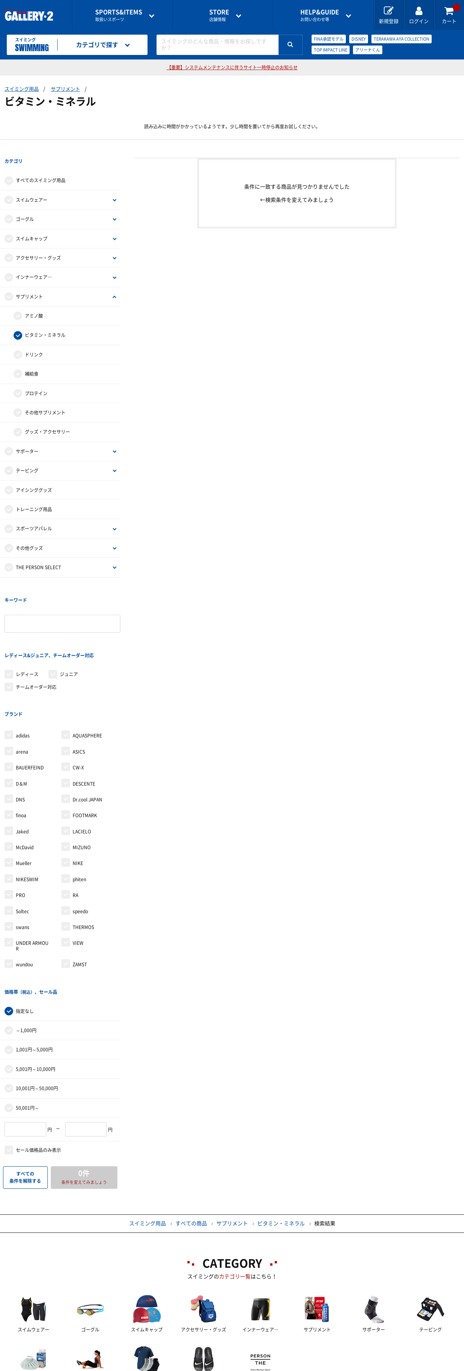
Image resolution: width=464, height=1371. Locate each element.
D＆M (21, 735)
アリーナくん (367, 50)
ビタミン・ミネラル (45, 323)
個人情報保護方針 (341, 1365)
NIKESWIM (27, 831)
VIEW (78, 895)
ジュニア (69, 638)
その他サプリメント (45, 400)
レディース (27, 638)
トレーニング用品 (34, 497)
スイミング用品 (22, 89)
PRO (20, 847)
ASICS (79, 703)
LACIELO (82, 783)
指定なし (25, 951)
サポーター (27, 439)
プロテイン (36, 381)
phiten (79, 831)
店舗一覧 (52, 1365)
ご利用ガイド (107, 1365)
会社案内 (232, 1365)
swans (22, 879)
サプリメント (65, 89)
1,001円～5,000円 (34, 989)
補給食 (31, 362)
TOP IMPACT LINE (330, 50)
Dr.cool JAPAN (87, 751)
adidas (23, 688)
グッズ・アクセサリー (47, 420)
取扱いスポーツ (118, 15)
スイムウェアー (31, 188)
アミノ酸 (34, 304)
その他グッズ (29, 536)
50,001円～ (27, 1047)
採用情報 (281, 1365)
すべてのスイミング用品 (40, 168)
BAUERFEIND (30, 719)
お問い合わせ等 (319, 15)
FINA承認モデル (329, 39)
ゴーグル (25, 207)
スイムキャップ (31, 226)
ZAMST (80, 916)
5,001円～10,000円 (35, 1009)
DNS (20, 751)
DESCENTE (84, 735)
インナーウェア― (34, 265)
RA (75, 847)
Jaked (22, 783)
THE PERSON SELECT (38, 555)
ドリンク (34, 342)
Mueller (24, 815)
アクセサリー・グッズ (38, 246)
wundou (24, 916)
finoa (21, 767)
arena (22, 703)
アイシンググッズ (34, 478)
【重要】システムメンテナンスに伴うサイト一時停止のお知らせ (232, 67)
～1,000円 (26, 970)
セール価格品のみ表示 (38, 1090)
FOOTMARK (85, 767)
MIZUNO (82, 799)
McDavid (24, 799)
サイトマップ (406, 1365)
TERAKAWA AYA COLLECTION (401, 39)
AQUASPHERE (87, 688)
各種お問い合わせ (172, 1365)
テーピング (27, 458)
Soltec (22, 863)
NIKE (78, 815)
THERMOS (83, 879)
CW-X (78, 719)
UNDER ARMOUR (32, 898)
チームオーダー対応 (36, 651)
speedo (80, 863)
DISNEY (358, 39)
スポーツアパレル (34, 517)
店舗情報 (219, 15)
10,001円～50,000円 (37, 1028)
